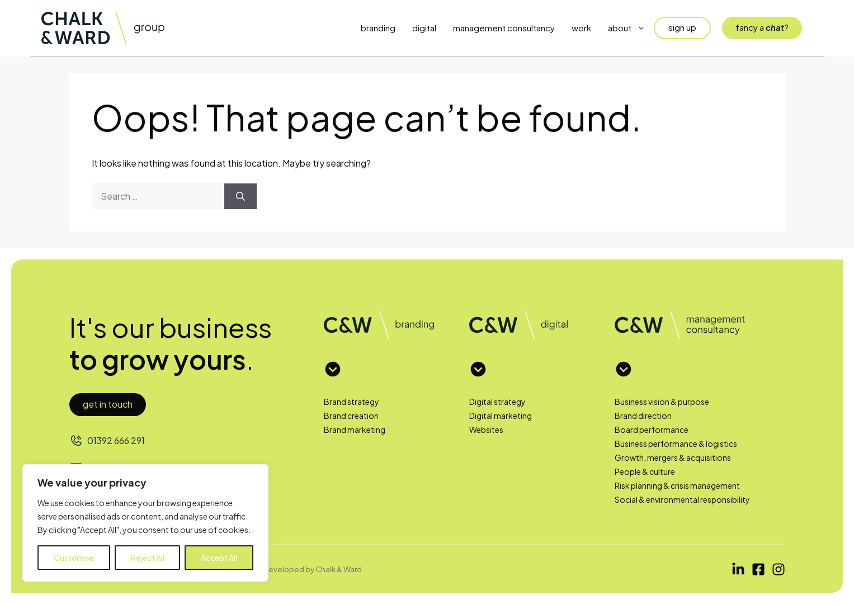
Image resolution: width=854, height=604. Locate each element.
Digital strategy (497, 402)
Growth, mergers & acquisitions (673, 457)
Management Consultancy (504, 27)
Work (581, 27)
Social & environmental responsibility (682, 499)
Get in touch (108, 404)
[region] (145, 523)
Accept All (219, 558)
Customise (74, 558)
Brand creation (351, 415)
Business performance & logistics (676, 443)
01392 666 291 (116, 440)
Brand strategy (351, 402)
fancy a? (762, 27)
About (631, 28)
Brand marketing (354, 429)
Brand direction (643, 415)
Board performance (651, 429)
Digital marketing (500, 415)
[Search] (240, 196)
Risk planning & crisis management (677, 485)
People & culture (645, 471)
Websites (486, 429)
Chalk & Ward (338, 569)
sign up (682, 27)
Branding (378, 27)
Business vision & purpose (662, 402)
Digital (424, 27)
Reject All (147, 558)
